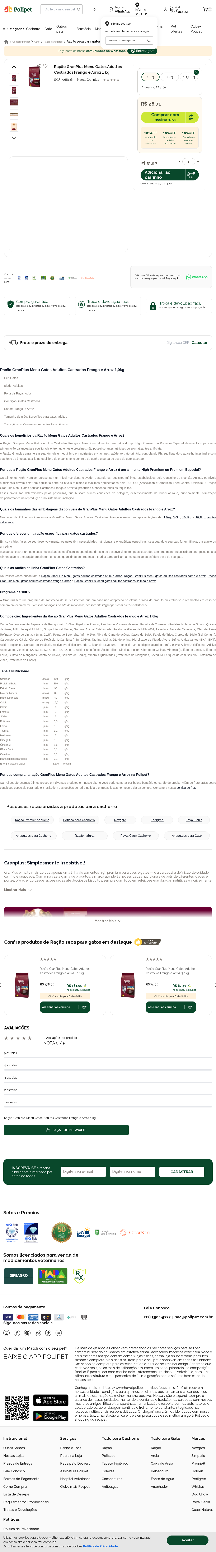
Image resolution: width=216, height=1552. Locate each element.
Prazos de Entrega (17, 1463)
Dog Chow (200, 1494)
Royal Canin (194, 820)
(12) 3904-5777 (157, 1317)
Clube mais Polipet (75, 1487)
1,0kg (167, 517)
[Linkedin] (59, 1333)
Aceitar (188, 1540)
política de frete (187, 787)
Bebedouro (160, 1471)
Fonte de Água (162, 1479)
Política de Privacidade (21, 1529)
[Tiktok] (48, 1333)
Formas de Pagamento (21, 1479)
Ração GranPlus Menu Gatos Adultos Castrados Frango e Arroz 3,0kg (171, 971)
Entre (173, 9)
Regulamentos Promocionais (26, 1502)
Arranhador (159, 1487)
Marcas (100, 29)
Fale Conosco (14, 1471)
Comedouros (112, 1479)
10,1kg (186, 517)
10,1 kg (189, 77)
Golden (197, 1471)
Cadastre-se (178, 12)
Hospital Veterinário (75, 1479)
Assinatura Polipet (74, 1471)
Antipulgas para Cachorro (34, 835)
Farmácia (83, 29)
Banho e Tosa (70, 1448)
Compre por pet (21, 41)
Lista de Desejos (16, 1494)
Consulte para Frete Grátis (65, 996)
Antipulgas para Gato (187, 835)
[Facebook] (17, 1333)
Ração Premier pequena (32, 820)
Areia (155, 1456)
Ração (107, 1448)
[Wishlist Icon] (94, 9)
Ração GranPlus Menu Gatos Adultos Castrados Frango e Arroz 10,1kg (65, 971)
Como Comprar (15, 1487)
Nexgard (120, 820)
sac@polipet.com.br (194, 1317)
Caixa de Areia (162, 1463)
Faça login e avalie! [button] (66, 1130)
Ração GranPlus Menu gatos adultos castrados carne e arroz (165, 576)
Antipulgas (110, 1487)
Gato (48, 29)
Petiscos (108, 1456)
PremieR (198, 1463)
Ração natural (84, 835)
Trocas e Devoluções (20, 1510)
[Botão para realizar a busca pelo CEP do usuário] (149, 40)
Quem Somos (14, 1448)
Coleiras (108, 1471)
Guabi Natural (202, 1510)
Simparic (198, 1456)
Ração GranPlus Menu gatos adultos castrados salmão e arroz (115, 581)
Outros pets (61, 28)
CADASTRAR (181, 1172)
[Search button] (79, 9)
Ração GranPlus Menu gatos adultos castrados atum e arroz (81, 576)
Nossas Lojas (13, 1456)
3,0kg (176, 517)
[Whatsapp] (38, 1333)
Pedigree (157, 820)
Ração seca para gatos (83, 41)
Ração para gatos (53, 41)
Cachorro (33, 29)
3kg (169, 77)
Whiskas (198, 1487)
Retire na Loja (71, 1456)
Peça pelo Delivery (75, 1463)
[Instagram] (6, 1333)
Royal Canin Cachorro (136, 835)
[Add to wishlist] (45, 66)
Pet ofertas (176, 28)
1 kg (150, 77)
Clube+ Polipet (196, 28)
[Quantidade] (188, 161)
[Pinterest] (27, 1333)
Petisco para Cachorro (79, 820)
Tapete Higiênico (115, 1463)
